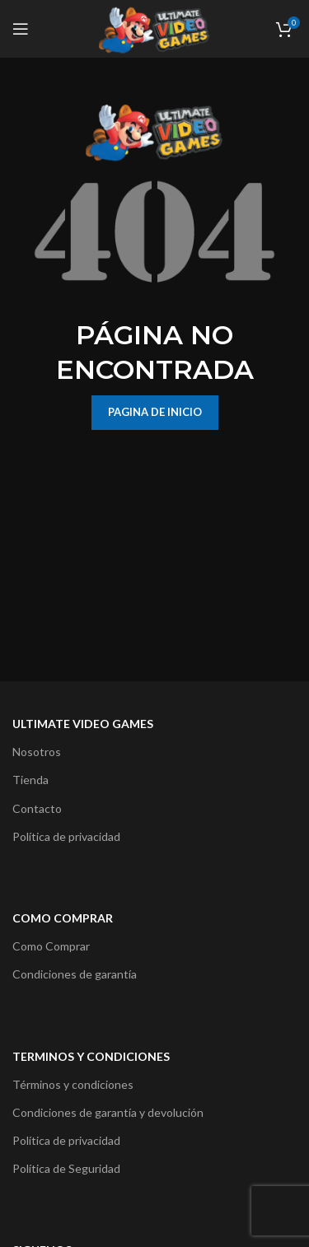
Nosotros (36, 752)
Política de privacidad (66, 836)
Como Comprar (51, 946)
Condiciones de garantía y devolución (108, 1112)
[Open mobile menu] (20, 28)
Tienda (30, 780)
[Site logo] (154, 28)
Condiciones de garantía (74, 974)
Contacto (37, 808)
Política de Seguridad (66, 1168)
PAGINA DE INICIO (155, 411)
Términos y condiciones (72, 1084)
